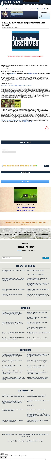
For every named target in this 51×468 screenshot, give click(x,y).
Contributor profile (13, 16)
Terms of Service (31, 434)
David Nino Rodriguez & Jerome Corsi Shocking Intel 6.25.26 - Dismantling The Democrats (38, 333)
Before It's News (12, 1)
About (3, 434)
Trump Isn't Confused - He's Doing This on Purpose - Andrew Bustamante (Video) (37, 366)
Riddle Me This (30, 405)
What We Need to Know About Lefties (36, 409)
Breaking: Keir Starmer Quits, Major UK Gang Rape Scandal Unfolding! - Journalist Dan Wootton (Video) (12, 372)
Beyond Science (21, 4)
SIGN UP (19, 251)
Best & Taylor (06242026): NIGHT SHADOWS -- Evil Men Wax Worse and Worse (13, 338)
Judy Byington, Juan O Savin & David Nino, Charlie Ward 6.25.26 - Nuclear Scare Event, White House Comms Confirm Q (12, 324)
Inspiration (45, 4)
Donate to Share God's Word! (25, 210)
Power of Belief (29, 4)
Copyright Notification (41, 434)
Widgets (28, 436)
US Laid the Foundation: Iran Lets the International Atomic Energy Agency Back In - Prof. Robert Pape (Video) (37, 372)
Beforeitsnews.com (11, 9)
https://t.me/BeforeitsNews (41, 234)
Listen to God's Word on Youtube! (25, 207)
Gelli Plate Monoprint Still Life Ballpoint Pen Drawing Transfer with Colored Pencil (37, 395)
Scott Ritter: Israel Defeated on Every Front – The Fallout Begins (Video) (37, 323)
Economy (11, 4)
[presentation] (32, 255)
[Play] (25, 195)
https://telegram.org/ (18, 234)
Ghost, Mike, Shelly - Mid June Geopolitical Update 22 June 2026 (12, 366)
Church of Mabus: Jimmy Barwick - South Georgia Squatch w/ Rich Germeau (36, 328)
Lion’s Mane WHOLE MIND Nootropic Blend (11, 92)
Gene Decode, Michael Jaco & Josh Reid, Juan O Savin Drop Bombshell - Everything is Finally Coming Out (13, 279)
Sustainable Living (38, 4)
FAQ (16, 434)
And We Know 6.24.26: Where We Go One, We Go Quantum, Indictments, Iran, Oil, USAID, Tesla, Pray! (38, 284)
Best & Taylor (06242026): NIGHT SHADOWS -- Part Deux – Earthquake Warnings (13, 333)
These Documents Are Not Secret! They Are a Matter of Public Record (37, 421)
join (7, 68)
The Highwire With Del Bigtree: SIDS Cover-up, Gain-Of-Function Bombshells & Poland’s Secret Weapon (13, 378)
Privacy (24, 434)
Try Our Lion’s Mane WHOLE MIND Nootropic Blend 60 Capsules (16, 85)
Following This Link (27, 121)
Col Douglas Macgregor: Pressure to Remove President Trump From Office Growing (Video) (38, 361)
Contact (20, 434)
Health (15, 4)
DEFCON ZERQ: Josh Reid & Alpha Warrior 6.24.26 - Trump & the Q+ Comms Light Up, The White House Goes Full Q (38, 296)
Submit (46, 257)
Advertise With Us (10, 434)
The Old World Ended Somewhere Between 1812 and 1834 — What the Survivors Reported (13, 395)
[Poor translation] (5, 457)
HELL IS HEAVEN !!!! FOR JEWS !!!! (35, 270)
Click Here (13, 73)
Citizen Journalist (32, 73)
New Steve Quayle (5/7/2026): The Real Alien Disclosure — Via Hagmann (12, 421)
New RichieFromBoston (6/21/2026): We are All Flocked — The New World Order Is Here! (38, 378)
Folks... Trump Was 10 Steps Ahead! (35, 274)
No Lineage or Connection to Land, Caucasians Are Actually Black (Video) (13, 410)
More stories (20, 16)
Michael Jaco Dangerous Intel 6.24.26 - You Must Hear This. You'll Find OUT (37, 279)
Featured (6, 4)
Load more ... (25, 181)
